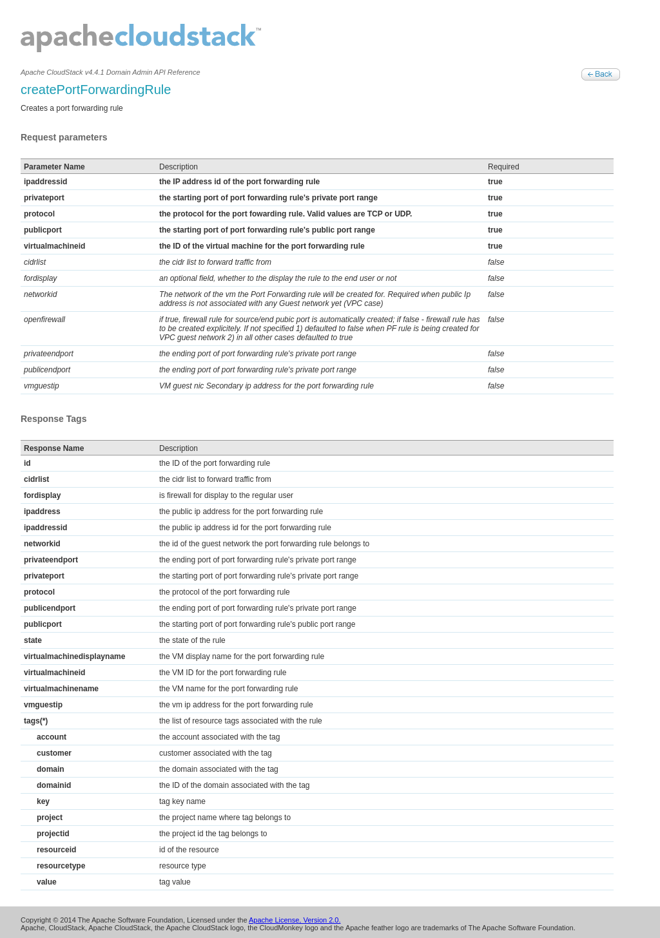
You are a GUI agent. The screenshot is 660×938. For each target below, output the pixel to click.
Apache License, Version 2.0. (294, 920)
